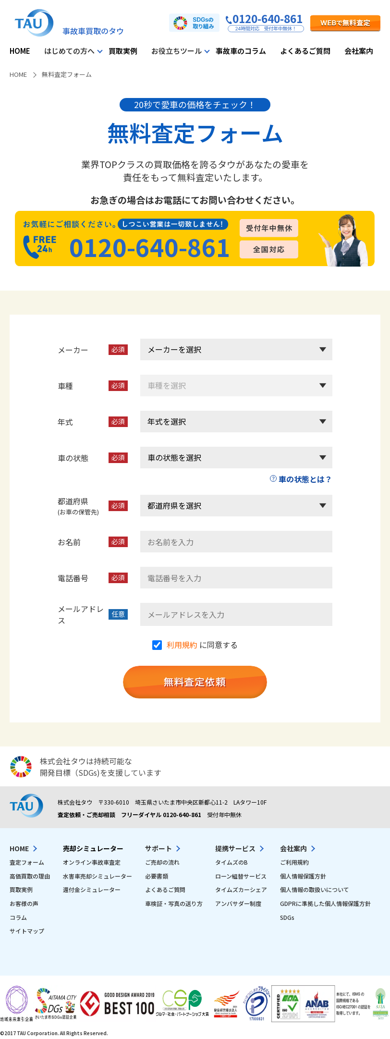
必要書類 (156, 876)
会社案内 (358, 51)
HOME (20, 51)
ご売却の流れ (162, 862)
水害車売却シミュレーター (97, 876)
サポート (158, 848)
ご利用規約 (294, 862)
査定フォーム (27, 862)
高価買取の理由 (30, 876)
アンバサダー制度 (238, 903)
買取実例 (123, 51)
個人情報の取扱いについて (314, 889)
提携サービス (235, 848)
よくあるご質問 (305, 51)
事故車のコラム (241, 51)
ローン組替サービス (241, 876)
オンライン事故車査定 (92, 862)
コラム (18, 917)
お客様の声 (24, 903)
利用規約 (182, 644)
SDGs (287, 917)
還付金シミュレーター (92, 889)
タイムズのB (231, 862)
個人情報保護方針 (303, 876)
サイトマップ (27, 931)
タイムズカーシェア (241, 889)
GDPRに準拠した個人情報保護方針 (325, 903)
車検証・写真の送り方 (174, 903)
